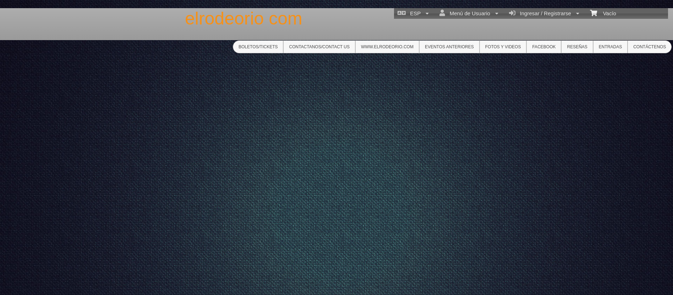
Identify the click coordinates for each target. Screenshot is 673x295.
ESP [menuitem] (413, 13)
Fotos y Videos (503, 46)
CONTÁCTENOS (649, 46)
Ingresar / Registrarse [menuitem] (544, 13)
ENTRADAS (610, 46)
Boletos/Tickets (258, 46)
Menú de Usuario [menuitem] (468, 13)
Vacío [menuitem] (603, 12)
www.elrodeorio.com (387, 46)
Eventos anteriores (449, 46)
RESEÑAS (577, 46)
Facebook (544, 46)
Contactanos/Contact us (319, 46)
